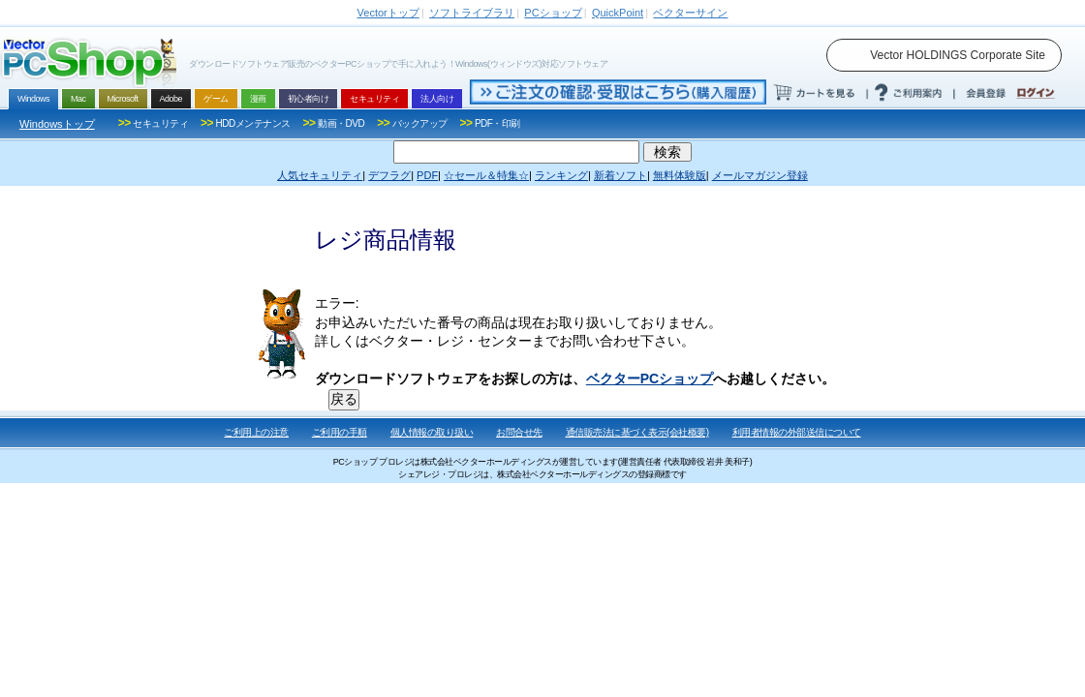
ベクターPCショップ (649, 378)
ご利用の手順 (339, 432)
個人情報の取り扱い (432, 432)
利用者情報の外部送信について (796, 432)
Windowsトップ (57, 124)
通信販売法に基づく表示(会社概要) (637, 432)
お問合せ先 (519, 432)
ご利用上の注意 (256, 432)
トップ (388, 12)
